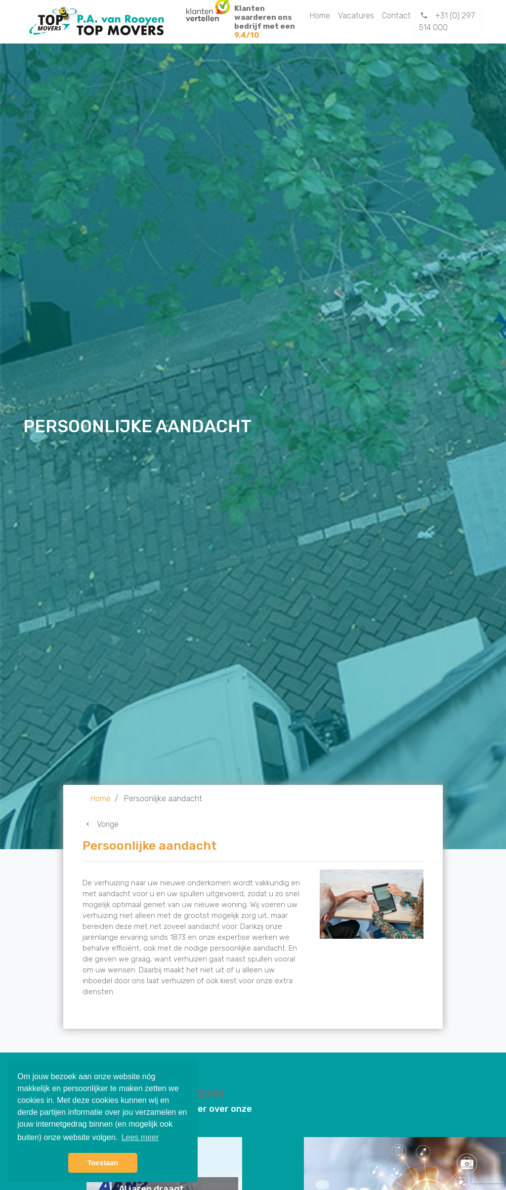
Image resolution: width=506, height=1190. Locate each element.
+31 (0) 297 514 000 (447, 21)
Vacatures (356, 15)
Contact (396, 15)
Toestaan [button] (102, 1163)
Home (320, 15)
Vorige (101, 824)
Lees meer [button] (140, 1137)
